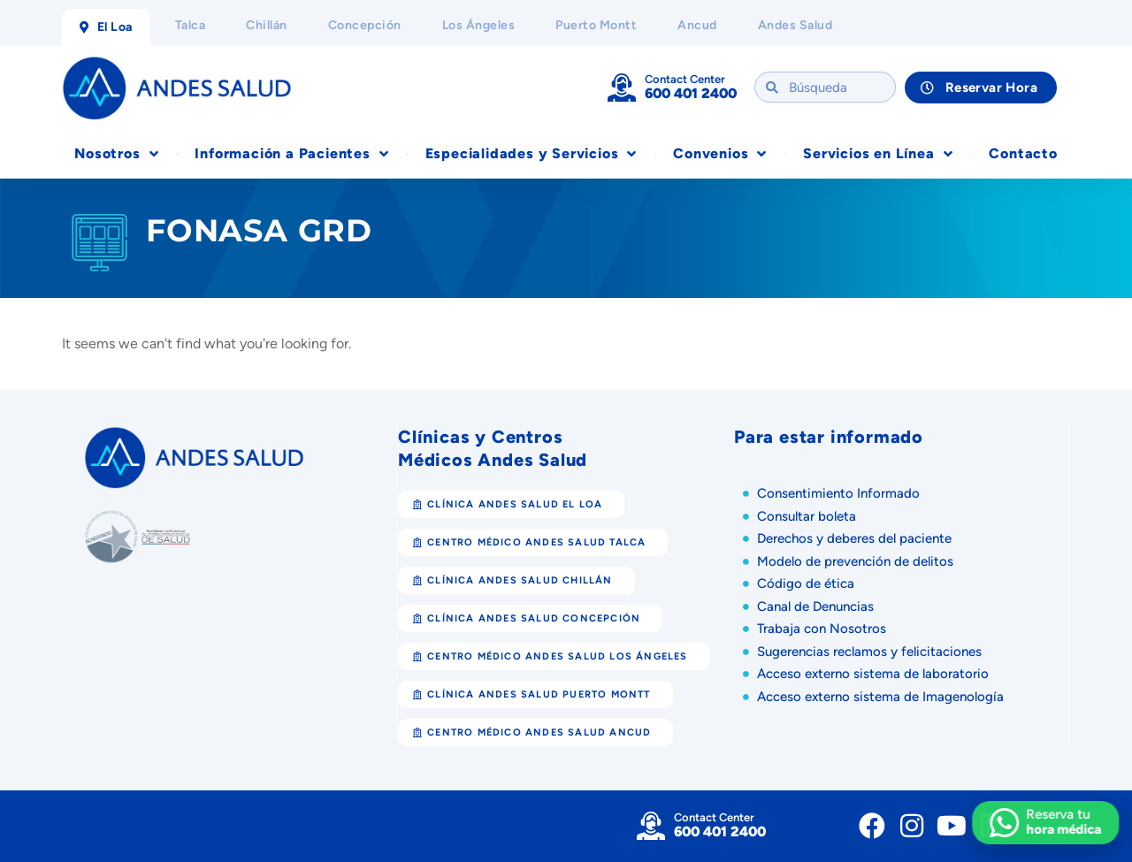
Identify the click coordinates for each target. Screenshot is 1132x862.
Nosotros (116, 154)
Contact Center (685, 79)
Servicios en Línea (877, 154)
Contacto (1023, 153)
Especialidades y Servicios (531, 154)
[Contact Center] (622, 87)
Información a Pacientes (291, 154)
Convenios (720, 154)
